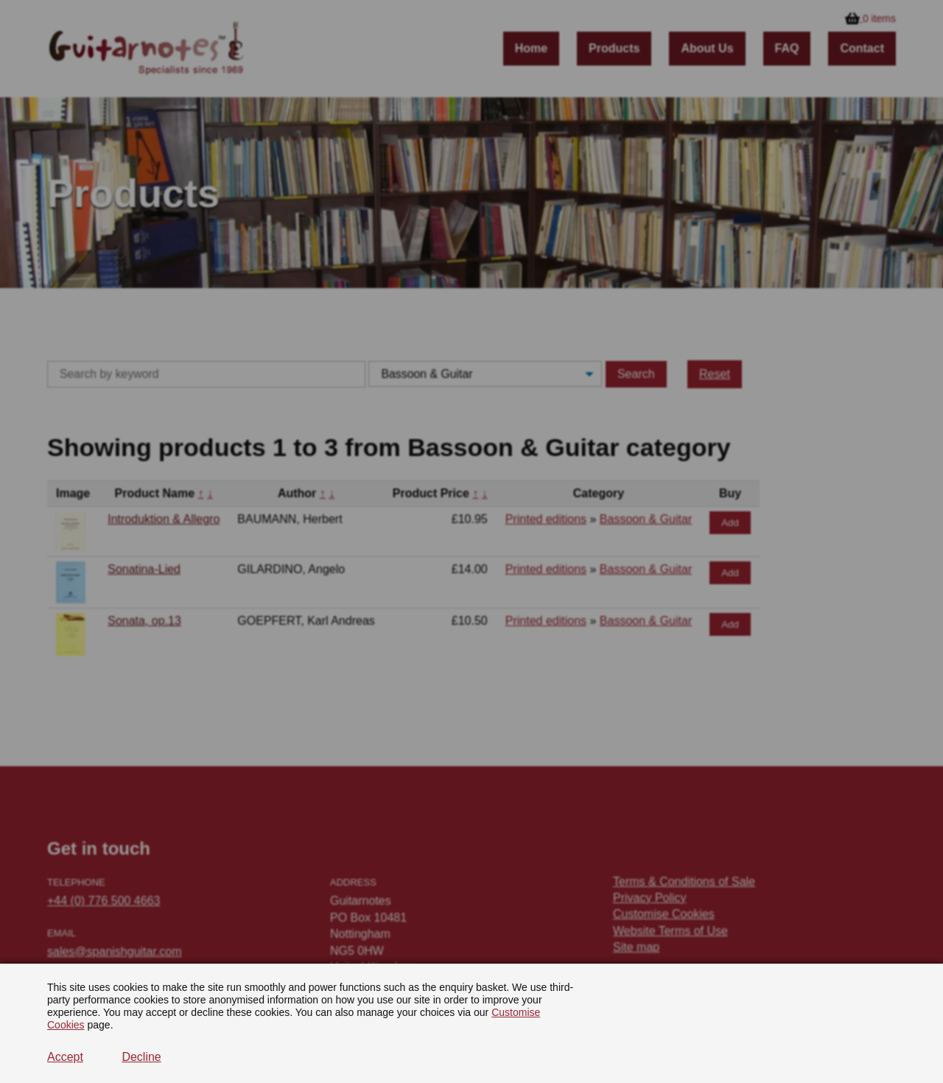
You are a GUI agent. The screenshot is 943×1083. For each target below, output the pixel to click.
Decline (141, 1057)
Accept (65, 1057)
